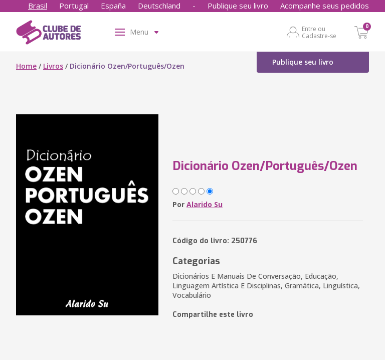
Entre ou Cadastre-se (319, 32)
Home (26, 66)
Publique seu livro (238, 6)
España (113, 6)
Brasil (37, 6)
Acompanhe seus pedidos (324, 6)
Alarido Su (204, 204)
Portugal (74, 6)
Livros (53, 66)
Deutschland (159, 6)
